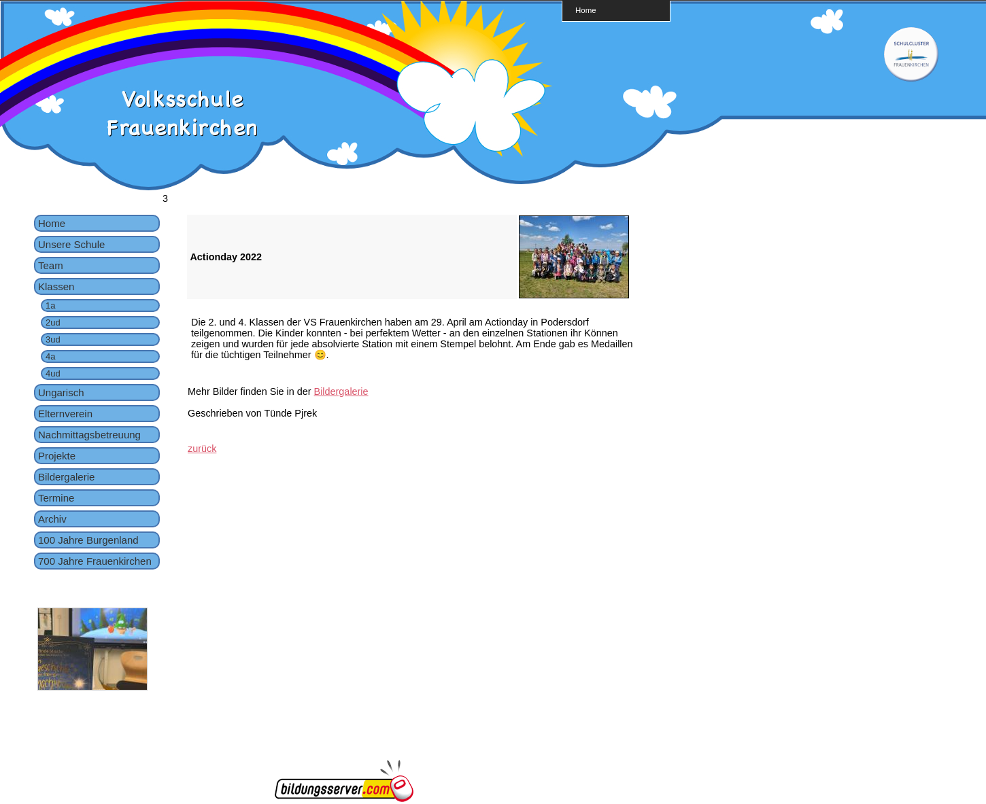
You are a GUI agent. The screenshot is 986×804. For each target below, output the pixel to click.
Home (585, 10)
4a (50, 356)
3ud (53, 339)
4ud (53, 373)
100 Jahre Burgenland (88, 540)
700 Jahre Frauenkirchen (95, 561)
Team (50, 265)
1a (50, 305)
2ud (53, 322)
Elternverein (65, 413)
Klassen (56, 286)
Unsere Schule (71, 244)
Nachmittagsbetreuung (89, 434)
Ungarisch (61, 392)
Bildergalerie (66, 477)
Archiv (52, 519)
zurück (202, 448)
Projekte (56, 455)
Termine (56, 498)
